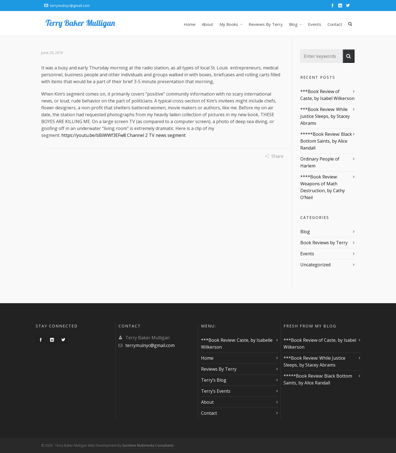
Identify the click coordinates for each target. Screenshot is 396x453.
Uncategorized (315, 265)
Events (307, 254)
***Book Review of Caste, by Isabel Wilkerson (327, 94)
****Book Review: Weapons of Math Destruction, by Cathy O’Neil (322, 187)
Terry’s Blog (213, 380)
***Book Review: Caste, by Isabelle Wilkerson (237, 343)
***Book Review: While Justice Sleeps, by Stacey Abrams (325, 116)
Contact (209, 413)
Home (207, 358)
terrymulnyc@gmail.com (67, 5)
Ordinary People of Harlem (319, 162)
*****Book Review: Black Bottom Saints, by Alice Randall (326, 141)
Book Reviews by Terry (324, 243)
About (207, 402)
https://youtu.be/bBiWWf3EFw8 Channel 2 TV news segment (123, 135)
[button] (348, 56)
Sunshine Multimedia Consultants (148, 445)
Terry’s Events (215, 391)
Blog (305, 232)
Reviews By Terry (219, 369)
